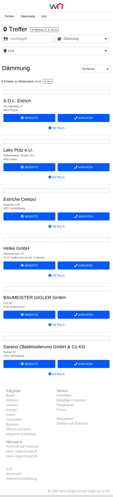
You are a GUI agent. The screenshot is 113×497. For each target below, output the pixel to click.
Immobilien (64, 395)
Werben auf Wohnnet (72, 423)
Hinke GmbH (16, 248)
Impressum (13, 474)
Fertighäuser (65, 405)
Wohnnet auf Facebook (22, 446)
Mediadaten (65, 419)
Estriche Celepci (19, 199)
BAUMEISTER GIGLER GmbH (34, 297)
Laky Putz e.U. (18, 150)
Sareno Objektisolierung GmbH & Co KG (44, 346)
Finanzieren (14, 419)
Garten (11, 415)
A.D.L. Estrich (17, 100)
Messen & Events (18, 429)
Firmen (61, 410)
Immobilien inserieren (71, 400)
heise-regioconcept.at (21, 451)
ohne (21, 81)
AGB (9, 469)
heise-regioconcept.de (22, 456)
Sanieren (12, 405)
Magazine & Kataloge (21, 434)
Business (12, 424)
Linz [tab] (48, 81)
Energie (11, 410)
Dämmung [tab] (38, 30)
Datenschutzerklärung (21, 479)
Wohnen (12, 400)
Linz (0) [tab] (52, 30)
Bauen (10, 395)
